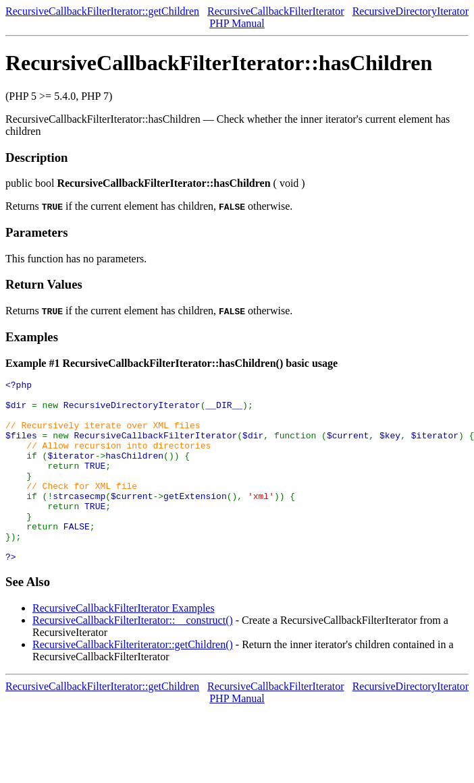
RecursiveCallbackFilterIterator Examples (123, 644)
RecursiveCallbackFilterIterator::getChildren (102, 11)
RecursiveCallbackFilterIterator (275, 11)
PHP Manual (237, 23)
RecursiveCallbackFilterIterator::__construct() (132, 656)
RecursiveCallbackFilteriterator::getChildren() (132, 681)
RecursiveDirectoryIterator (410, 11)
